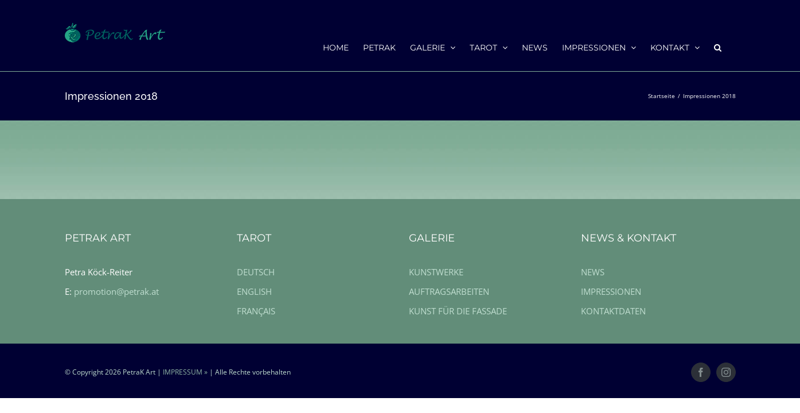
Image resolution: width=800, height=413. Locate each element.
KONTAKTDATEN (613, 311)
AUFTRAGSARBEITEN (449, 291)
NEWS (592, 272)
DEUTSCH (256, 272)
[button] (732, 47)
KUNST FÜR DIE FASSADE (458, 311)
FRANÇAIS (256, 311)
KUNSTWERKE (436, 272)
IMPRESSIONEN (611, 291)
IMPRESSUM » (185, 372)
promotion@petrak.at (116, 291)
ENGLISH (254, 291)
